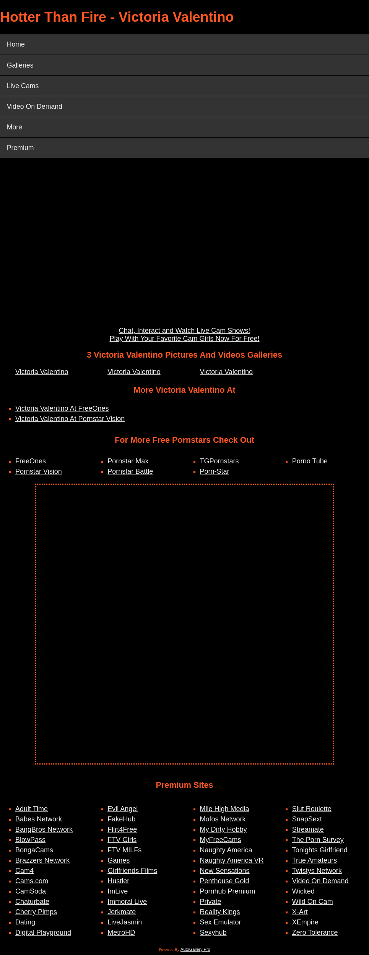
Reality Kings (220, 914)
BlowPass (30, 842)
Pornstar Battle (130, 473)
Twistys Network (317, 873)
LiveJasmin (124, 924)
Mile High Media (224, 811)
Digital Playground (43, 935)
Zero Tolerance (315, 935)
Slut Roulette (312, 811)
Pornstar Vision (38, 473)
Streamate (308, 832)
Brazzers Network (42, 862)
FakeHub (121, 821)
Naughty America (226, 852)
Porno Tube (310, 463)
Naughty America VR (232, 862)
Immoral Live (127, 904)
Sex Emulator (220, 924)
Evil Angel (122, 811)
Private (210, 904)
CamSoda (30, 893)
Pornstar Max (127, 463)
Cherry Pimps (36, 914)
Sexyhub (213, 935)
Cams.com (31, 883)
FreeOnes (30, 463)
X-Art (300, 914)
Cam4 (24, 873)
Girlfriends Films (132, 873)
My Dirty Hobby (223, 832)
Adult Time (31, 811)
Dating (25, 924)
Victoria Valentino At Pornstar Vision (70, 421)
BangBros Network (44, 832)
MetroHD (121, 935)
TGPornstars (219, 463)
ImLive (117, 893)
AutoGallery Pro (195, 951)
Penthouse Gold (224, 883)
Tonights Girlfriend (320, 852)
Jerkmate (121, 914)
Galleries (20, 65)
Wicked (303, 893)
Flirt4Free (122, 832)
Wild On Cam (312, 904)
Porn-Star (214, 473)
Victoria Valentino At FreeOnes (62, 411)
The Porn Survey (318, 842)
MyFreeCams (220, 842)
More (15, 128)
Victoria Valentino (41, 373)
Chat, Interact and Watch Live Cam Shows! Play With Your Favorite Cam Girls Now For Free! (184, 337)
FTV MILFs (124, 852)
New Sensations (225, 873)
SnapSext (307, 821)
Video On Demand (35, 107)
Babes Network (38, 821)
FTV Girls (122, 842)
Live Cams (23, 86)
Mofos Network (223, 821)
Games (118, 862)
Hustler (118, 883)
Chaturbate (32, 904)
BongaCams (34, 852)
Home (16, 44)
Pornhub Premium (227, 893)
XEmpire (305, 924)
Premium (20, 149)
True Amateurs (314, 862)
